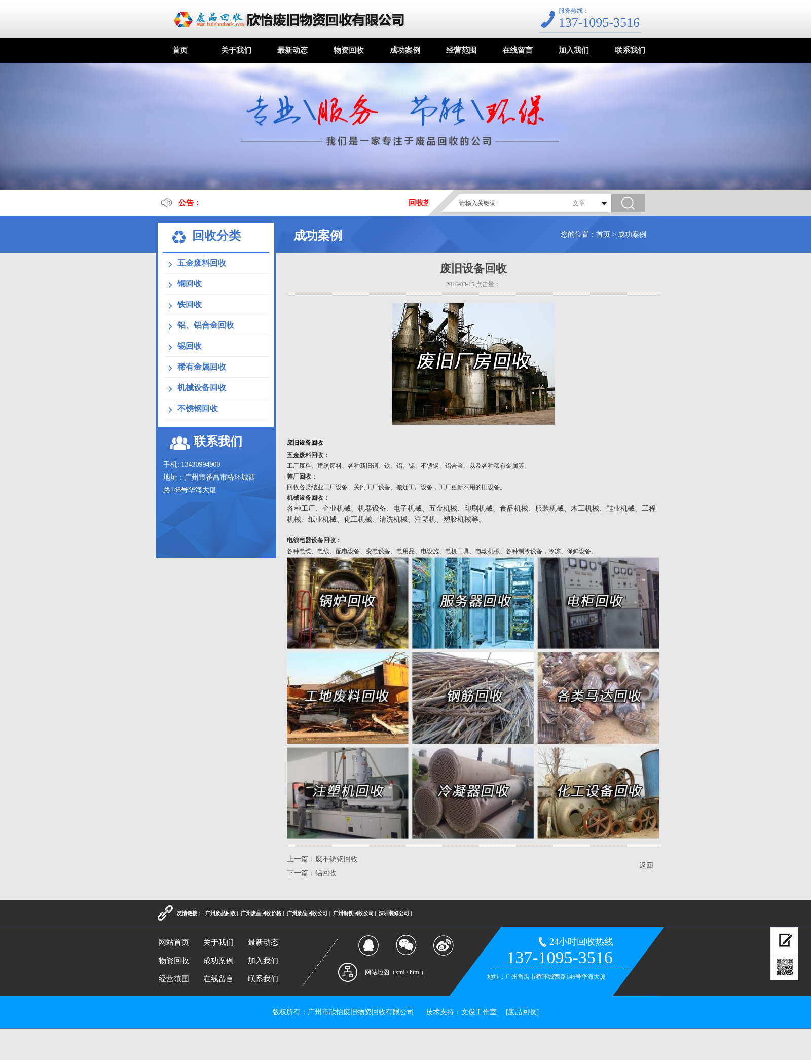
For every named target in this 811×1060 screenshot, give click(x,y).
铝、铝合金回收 (205, 325)
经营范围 (461, 50)
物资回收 (349, 50)
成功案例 (405, 50)
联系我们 (630, 50)
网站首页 (174, 942)
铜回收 (189, 283)
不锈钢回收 (197, 408)
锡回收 (189, 346)
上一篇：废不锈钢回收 (322, 859)
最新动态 (292, 50)
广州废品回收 (220, 913)
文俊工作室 (479, 1012)
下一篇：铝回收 (312, 873)
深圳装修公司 (394, 913)
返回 (646, 865)
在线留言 (517, 50)
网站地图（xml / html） (396, 972)
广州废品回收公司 (307, 913)
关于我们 (236, 50)
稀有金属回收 (201, 366)
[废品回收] (522, 1012)
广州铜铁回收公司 (353, 913)
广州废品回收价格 (261, 913)
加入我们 (574, 50)
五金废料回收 (201, 263)
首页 (180, 50)
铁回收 (189, 304)
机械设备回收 (201, 387)
